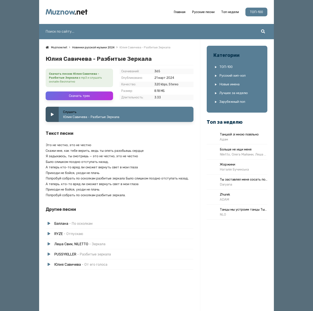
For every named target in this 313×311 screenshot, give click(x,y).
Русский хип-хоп (232, 76)
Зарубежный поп (232, 102)
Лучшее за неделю (233, 93)
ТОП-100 (256, 12)
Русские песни (203, 12)
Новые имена (229, 84)
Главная (179, 12)
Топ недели (230, 12)
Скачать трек (79, 96)
